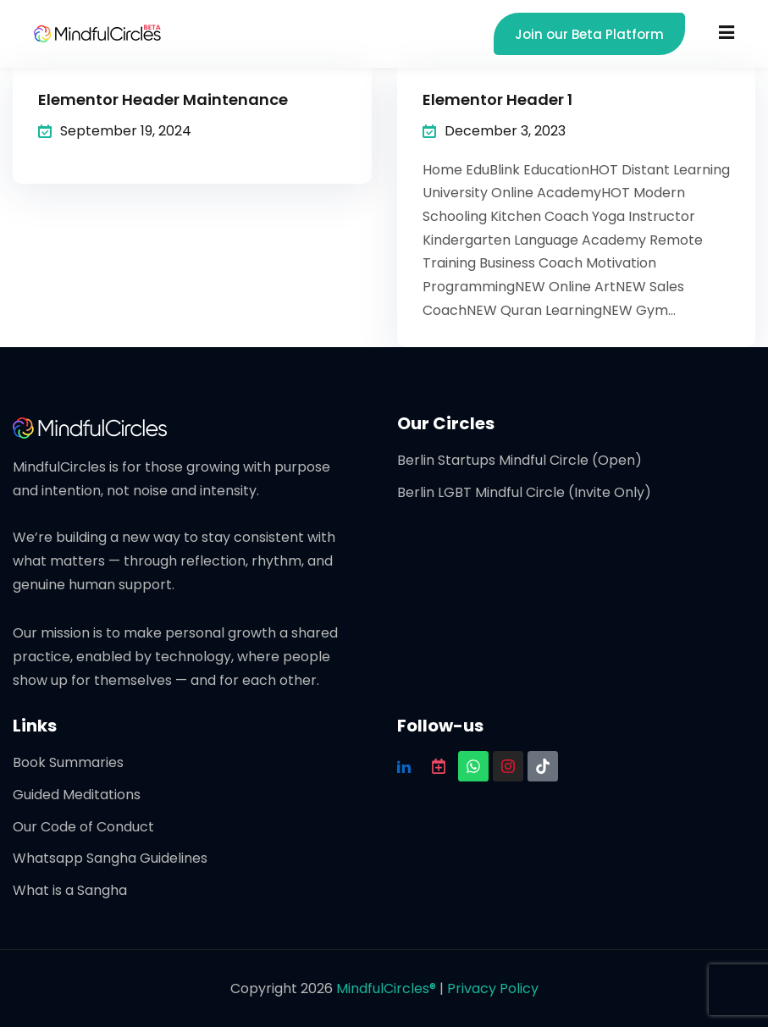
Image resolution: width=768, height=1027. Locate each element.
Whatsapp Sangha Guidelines (110, 858)
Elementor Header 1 (497, 99)
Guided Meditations (77, 794)
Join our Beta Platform (589, 34)
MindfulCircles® (387, 988)
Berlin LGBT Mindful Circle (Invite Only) (524, 492)
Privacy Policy (493, 988)
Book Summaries (68, 762)
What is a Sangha (70, 890)
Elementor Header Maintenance (163, 99)
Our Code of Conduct (83, 827)
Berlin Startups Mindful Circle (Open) (519, 460)
